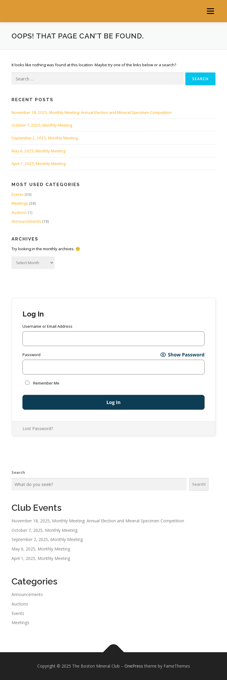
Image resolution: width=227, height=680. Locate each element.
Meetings (20, 203)
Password (31, 354)
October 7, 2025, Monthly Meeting (42, 125)
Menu (210, 11)
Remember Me (42, 383)
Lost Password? (37, 428)
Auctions (19, 212)
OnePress (133, 666)
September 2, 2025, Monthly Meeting (45, 137)
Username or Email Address (47, 326)
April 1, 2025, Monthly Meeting (39, 163)
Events (18, 194)
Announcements (26, 221)
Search (18, 472)
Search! (199, 484)
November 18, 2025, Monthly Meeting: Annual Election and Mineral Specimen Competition (92, 112)
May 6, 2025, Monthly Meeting (38, 151)
